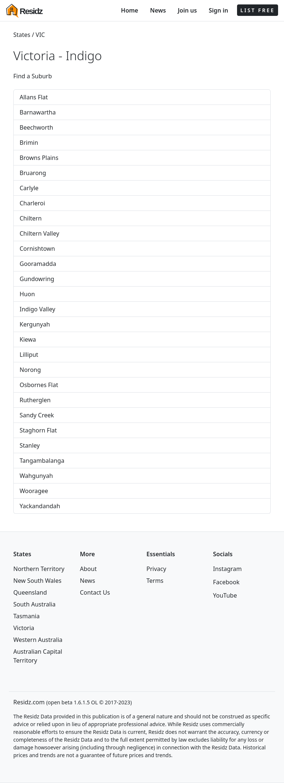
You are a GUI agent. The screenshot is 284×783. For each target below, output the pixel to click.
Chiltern (31, 218)
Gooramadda (38, 264)
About (88, 569)
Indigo (84, 55)
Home (129, 10)
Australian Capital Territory (37, 655)
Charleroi (32, 203)
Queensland (30, 592)
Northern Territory (38, 569)
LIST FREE (257, 10)
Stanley (30, 445)
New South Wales (37, 581)
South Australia (34, 604)
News (158, 10)
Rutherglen (35, 400)
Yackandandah (40, 506)
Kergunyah (35, 324)
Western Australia (37, 640)
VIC (40, 35)
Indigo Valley (37, 309)
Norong (30, 370)
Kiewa (28, 339)
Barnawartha (38, 112)
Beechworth (36, 127)
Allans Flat (34, 97)
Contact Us (95, 592)
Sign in (218, 10)
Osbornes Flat (39, 385)
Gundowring (37, 279)
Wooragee (34, 491)
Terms (154, 581)
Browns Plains (39, 158)
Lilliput (29, 355)
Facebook (226, 582)
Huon (27, 294)
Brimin (29, 143)
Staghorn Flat (38, 430)
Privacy (156, 569)
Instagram (227, 569)
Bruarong (33, 173)
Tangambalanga (42, 461)
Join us (187, 10)
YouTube (225, 595)
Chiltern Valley (39, 233)
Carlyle (29, 188)
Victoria (23, 628)
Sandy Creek (37, 415)
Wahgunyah (36, 476)
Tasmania (26, 616)
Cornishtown (37, 249)
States (21, 35)
